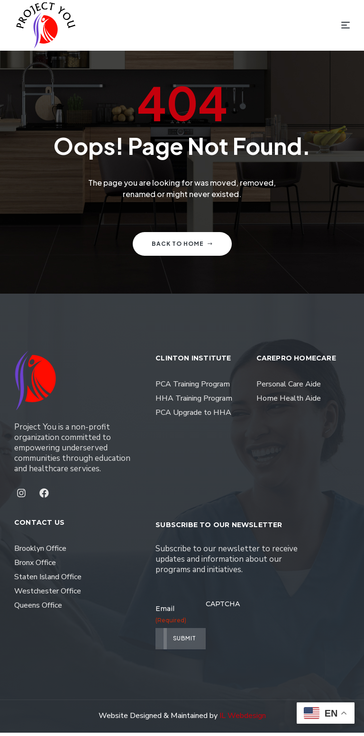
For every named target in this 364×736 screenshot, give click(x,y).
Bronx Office (35, 566)
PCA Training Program (192, 387)
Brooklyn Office (40, 552)
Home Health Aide (288, 401)
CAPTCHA (223, 607)
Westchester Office (47, 594)
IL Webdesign (242, 719)
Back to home (182, 247)
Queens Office (38, 608)
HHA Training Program (193, 401)
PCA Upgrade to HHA (193, 416)
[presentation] (278, 634)
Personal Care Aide (288, 387)
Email (159, 618)
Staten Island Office (48, 580)
